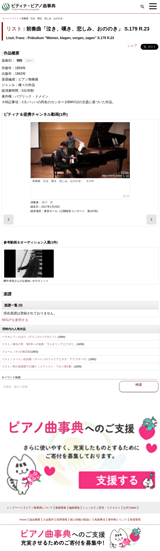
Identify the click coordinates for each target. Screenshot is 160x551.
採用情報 (61, 519)
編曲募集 (74, 507)
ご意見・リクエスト (108, 507)
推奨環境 (135, 519)
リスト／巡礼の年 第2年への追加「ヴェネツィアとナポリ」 (39, 344)
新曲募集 (60, 507)
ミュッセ (87, 507)
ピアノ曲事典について (39, 507)
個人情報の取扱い (81, 519)
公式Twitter (129, 507)
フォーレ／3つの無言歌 (16, 351)
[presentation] (9, 220)
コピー (29, 60)
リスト (15, 18)
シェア (132, 45)
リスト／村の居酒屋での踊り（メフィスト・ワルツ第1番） (38, 366)
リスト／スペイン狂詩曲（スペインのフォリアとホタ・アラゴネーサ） (45, 359)
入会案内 (48, 519)
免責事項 (99, 519)
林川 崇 (47, 202)
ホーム (5, 18)
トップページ (15, 507)
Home (23, 519)
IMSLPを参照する (15, 320)
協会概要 (34, 519)
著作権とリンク (117, 519)
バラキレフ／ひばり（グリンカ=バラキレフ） (30, 336)
